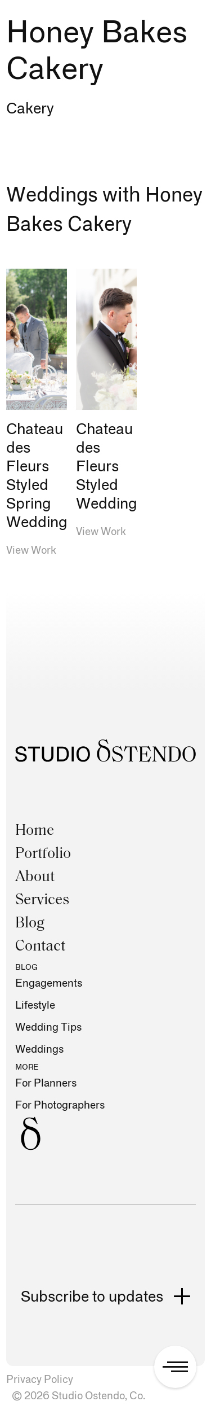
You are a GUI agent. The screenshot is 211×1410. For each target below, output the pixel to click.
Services (42, 900)
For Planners (46, 1083)
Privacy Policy (39, 1379)
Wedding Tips (48, 1027)
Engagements (48, 983)
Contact (40, 946)
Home (34, 831)
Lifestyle (35, 1005)
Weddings (39, 1049)
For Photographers (60, 1105)
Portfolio (43, 854)
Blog (29, 923)
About (35, 877)
